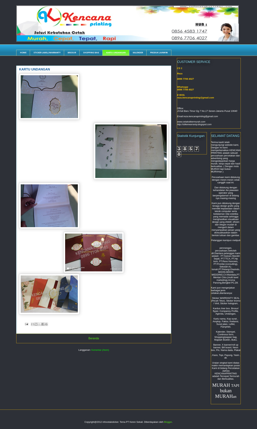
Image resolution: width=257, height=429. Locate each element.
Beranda (94, 338)
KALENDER (138, 53)
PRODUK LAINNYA (159, 53)
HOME (23, 53)
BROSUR (72, 53)
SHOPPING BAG (91, 53)
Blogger (168, 422)
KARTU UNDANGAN (116, 53)
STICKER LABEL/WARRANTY (47, 53)
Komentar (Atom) (100, 350)
